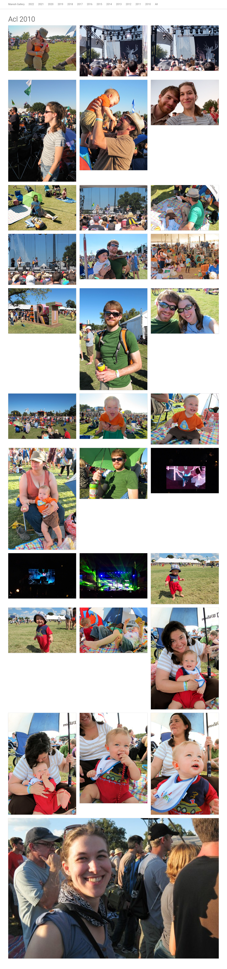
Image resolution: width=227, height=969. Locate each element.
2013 (119, 4)
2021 (41, 4)
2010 (148, 4)
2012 (128, 4)
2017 (80, 4)
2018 (70, 4)
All (156, 4)
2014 (109, 4)
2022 (31, 4)
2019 (60, 4)
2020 (50, 4)
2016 (89, 4)
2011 (138, 4)
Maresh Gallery (16, 4)
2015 (99, 4)
